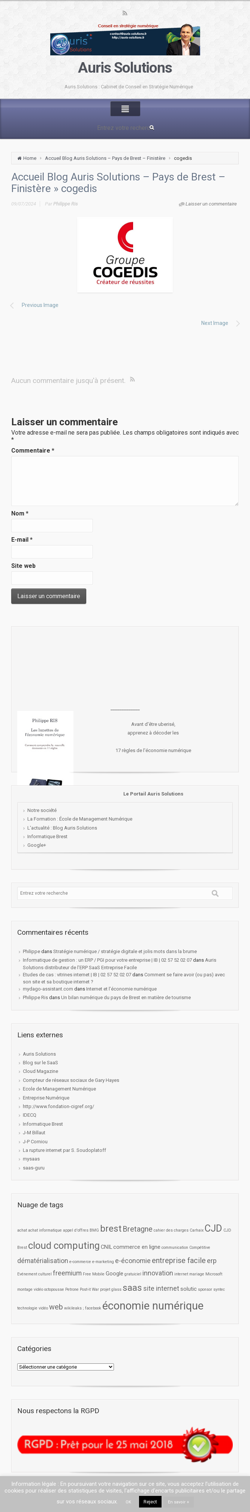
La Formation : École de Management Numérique (79, 819)
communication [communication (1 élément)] (175, 1247)
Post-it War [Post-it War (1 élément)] (89, 1289)
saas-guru (34, 1168)
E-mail (22, 539)
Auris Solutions (125, 67)
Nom (19, 513)
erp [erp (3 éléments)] (212, 1261)
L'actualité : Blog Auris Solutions (62, 828)
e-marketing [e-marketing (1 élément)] (103, 1261)
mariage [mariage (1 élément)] (196, 1274)
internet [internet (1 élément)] (181, 1274)
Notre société (42, 810)
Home (29, 158)
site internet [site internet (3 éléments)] (161, 1288)
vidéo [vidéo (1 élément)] (43, 1308)
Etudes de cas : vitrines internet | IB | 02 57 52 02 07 (77, 974)
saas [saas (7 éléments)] (132, 1287)
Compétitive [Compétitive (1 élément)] (199, 1247)
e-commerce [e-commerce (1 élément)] (80, 1261)
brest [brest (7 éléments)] (110, 1228)
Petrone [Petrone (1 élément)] (72, 1289)
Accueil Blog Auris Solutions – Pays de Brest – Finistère (105, 158)
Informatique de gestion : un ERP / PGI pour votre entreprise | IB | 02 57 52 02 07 (107, 960)
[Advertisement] (125, 667)
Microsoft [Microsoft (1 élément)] (213, 1274)
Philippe (31, 951)
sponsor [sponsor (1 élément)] (205, 1289)
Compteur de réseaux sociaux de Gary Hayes (71, 1080)
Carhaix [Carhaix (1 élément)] (197, 1230)
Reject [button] (150, 1502)
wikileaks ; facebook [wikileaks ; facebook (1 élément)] (82, 1308)
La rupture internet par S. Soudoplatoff (64, 1150)
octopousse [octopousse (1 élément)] (54, 1289)
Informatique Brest (47, 836)
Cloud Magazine (40, 1071)
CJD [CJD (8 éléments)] (213, 1228)
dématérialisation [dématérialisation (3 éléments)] (42, 1261)
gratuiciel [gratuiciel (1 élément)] (132, 1274)
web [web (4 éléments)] (56, 1307)
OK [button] (128, 1502)
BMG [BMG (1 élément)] (94, 1230)
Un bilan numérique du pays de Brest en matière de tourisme (126, 997)
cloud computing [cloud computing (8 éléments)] (64, 1245)
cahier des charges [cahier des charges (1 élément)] (171, 1230)
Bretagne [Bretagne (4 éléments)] (138, 1229)
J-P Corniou (35, 1141)
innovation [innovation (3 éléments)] (157, 1273)
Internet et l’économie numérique (121, 989)
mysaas (31, 1159)
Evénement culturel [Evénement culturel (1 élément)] (34, 1274)
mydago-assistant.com (48, 989)
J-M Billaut (34, 1132)
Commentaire (32, 450)
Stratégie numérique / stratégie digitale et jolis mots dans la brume (125, 951)
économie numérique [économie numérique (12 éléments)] (153, 1305)
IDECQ (29, 1115)
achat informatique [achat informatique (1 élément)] (45, 1230)
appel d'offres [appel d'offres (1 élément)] (75, 1230)
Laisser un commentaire (211, 204)
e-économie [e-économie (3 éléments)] (133, 1261)
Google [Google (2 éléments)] (114, 1273)
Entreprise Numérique (46, 1098)
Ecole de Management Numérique (59, 1089)
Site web (23, 565)
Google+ (36, 845)
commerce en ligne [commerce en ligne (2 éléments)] (136, 1247)
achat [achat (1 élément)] (22, 1230)
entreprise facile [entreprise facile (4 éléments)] (179, 1260)
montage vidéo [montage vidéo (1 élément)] (30, 1289)
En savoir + (178, 1502)
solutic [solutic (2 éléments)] (188, 1289)
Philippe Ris (65, 204)
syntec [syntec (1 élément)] (219, 1289)
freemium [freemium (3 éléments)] (67, 1273)
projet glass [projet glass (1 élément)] (110, 1289)
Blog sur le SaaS (40, 1062)
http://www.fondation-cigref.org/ (58, 1106)
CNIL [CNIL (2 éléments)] (106, 1247)
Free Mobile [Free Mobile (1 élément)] (94, 1274)
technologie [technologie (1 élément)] (27, 1308)
